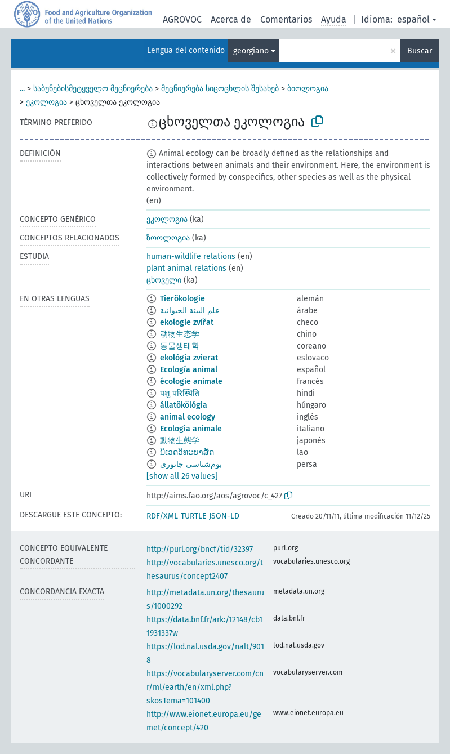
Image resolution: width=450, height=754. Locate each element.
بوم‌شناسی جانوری (191, 464)
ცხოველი (163, 280)
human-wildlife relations (190, 256)
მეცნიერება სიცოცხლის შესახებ (220, 88)
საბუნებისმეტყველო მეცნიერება (93, 88)
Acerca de (231, 19)
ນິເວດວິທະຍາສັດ (187, 452)
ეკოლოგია (46, 102)
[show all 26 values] (182, 476)
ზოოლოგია (168, 238)
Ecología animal (188, 369)
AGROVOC (182, 19)
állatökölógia (183, 405)
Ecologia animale (191, 429)
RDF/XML (162, 516)
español (413, 19)
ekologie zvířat (186, 322)
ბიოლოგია (307, 88)
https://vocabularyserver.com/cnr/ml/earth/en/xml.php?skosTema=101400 (205, 687)
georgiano (251, 51)
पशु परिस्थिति (179, 393)
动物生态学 (179, 334)
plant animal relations (186, 268)
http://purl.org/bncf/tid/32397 (199, 549)
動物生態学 (179, 440)
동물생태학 (179, 346)
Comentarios (286, 19)
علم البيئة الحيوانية (190, 310)
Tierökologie (182, 299)
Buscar (419, 51)
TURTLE (193, 516)
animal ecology (187, 417)
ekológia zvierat (189, 358)
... (22, 88)
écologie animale (191, 381)
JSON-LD (224, 516)
